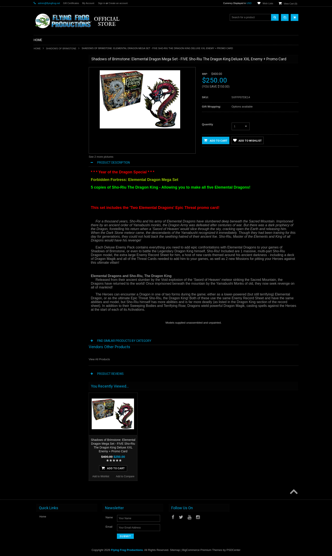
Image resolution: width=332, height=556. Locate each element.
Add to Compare (70, 272)
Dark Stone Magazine (48, 154)
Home (37, 48)
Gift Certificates (71, 3)
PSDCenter (234, 550)
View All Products (99, 359)
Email (108, 526)
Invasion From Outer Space (51, 140)
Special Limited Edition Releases (54, 76)
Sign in (101, 3)
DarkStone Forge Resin (49, 90)
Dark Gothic (43, 118)
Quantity (207, 124)
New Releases (44, 68)
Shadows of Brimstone (61, 48)
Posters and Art (45, 176)
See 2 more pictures (101, 156)
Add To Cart (58, 264)
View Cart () (290, 3)
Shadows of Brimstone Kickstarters (56, 83)
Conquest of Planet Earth (50, 111)
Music (39, 162)
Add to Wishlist (45, 272)
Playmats (41, 147)
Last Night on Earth (47, 126)
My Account (88, 3)
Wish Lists (268, 3)
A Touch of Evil (44, 104)
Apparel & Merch (45, 169)
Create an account (118, 3)
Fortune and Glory (46, 133)
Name (109, 517)
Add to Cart (215, 140)
